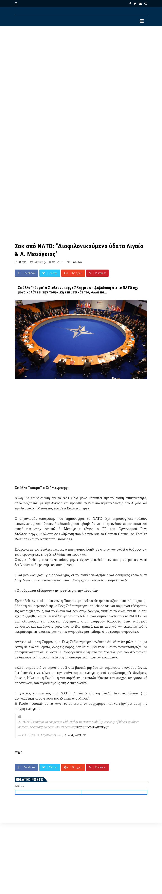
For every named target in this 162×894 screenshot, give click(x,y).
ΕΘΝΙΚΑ (76, 262)
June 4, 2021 (72, 735)
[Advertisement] (58, 82)
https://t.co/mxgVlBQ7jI (93, 727)
